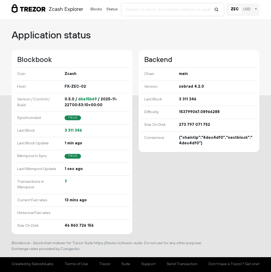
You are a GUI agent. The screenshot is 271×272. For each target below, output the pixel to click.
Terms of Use (76, 264)
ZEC (235, 9)
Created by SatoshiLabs (32, 264)
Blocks (96, 9)
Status (112, 9)
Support (148, 264)
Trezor (105, 264)
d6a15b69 (87, 99)
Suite (125, 264)
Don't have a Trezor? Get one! (234, 264)
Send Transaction (182, 264)
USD (247, 9)
